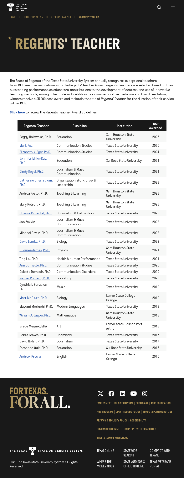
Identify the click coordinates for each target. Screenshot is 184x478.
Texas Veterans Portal (160, 463)
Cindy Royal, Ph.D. (31, 171)
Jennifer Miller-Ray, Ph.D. (33, 160)
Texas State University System (18, 7)
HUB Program (105, 412)
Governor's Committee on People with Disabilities (126, 429)
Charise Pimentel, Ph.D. (35, 213)
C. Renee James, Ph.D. (34, 249)
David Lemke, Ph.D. (32, 241)
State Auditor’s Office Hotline (134, 463)
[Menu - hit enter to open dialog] (173, 7)
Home (13, 17)
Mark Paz (26, 145)
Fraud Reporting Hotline (157, 412)
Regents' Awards (61, 17)
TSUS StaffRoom (123, 403)
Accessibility (138, 420)
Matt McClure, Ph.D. (33, 297)
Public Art (142, 403)
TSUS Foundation (33, 17)
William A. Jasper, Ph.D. (35, 315)
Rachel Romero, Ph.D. (34, 278)
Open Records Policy (128, 412)
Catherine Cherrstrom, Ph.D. (36, 182)
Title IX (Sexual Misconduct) (113, 438)
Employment (104, 403)
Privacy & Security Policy (112, 420)
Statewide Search (130, 452)
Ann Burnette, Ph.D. (33, 265)
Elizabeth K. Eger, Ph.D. (35, 151)
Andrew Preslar (30, 356)
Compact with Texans (160, 452)
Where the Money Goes (105, 463)
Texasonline (105, 450)
